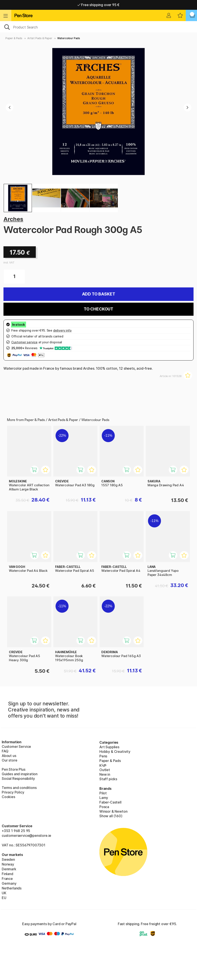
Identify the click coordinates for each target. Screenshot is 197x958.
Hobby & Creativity (114, 751)
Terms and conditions (19, 787)
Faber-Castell (110, 802)
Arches (13, 219)
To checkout (98, 309)
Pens (103, 756)
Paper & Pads (13, 38)
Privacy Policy (13, 792)
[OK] (98, 26)
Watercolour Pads (68, 38)
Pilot (103, 793)
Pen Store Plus (13, 769)
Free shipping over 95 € (98, 5)
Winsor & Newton (113, 811)
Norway (8, 864)
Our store (9, 760)
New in (104, 774)
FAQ (5, 751)
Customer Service (16, 746)
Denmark (9, 869)
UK (4, 893)
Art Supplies (109, 747)
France (7, 878)
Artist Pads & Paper (39, 38)
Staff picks (108, 779)
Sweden (8, 859)
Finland (7, 874)
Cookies (8, 797)
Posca (104, 807)
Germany (9, 883)
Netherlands (11, 888)
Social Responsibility (18, 778)
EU (4, 898)
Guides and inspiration (20, 774)
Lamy (103, 797)
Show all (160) (110, 816)
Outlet (104, 770)
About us (9, 755)
